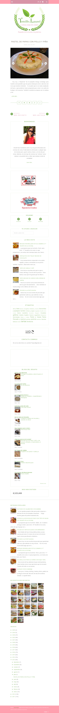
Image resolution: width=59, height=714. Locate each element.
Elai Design (16, 708)
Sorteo (19, 322)
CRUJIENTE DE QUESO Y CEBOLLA (30, 452)
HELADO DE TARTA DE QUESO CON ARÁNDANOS (31, 530)
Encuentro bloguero (34, 313)
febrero (16, 689)
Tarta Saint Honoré (26, 407)
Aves (18, 309)
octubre (16, 667)
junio (15, 679)
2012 (13, 694)
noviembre (17, 665)
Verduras (30, 322)
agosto (16, 672)
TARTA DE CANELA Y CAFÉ (27, 268)
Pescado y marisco (19, 319)
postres (33, 319)
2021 (13, 640)
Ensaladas (43, 313)
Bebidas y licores (34, 309)
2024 (13, 633)
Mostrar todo (43, 483)
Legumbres (37, 315)
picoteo (28, 319)
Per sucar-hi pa (19, 462)
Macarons (43, 315)
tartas (23, 321)
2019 (13, 645)
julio (15, 675)
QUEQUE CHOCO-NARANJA (24, 569)
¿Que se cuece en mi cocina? (23, 439)
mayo (15, 682)
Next (46, 63)
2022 (13, 638)
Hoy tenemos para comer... (23, 428)
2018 (13, 647)
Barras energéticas (25, 309)
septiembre (17, 670)
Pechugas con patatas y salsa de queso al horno (32, 375)
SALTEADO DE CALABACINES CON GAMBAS (29, 509)
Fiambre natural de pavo (27, 463)
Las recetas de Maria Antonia (23, 473)
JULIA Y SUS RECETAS (21, 373)
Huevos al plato (25, 474)
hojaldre (26, 315)
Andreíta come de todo (22, 406)
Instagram (40, 220)
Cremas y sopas (30, 311)
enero (15, 692)
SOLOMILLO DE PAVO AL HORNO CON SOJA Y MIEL (31, 560)
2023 (13, 635)
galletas (15, 315)
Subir (46, 712)
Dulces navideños (22, 313)
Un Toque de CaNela (21, 450)
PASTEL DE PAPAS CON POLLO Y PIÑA (29, 42)
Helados (21, 315)
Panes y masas (35, 317)
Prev (13, 63)
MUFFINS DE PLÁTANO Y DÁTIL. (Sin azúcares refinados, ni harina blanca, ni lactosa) (31, 442)
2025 (13, 630)
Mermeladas (16, 317)
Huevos (31, 315)
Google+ (29, 220)
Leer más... (14, 96)
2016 (13, 652)
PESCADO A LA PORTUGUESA (28, 290)
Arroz (14, 309)
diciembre (16, 662)
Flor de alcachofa (25, 385)
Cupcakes (37, 311)
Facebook (18, 220)
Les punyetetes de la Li (21, 395)
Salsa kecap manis (25, 429)
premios (39, 319)
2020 (13, 643)
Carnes (22, 311)
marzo (15, 687)
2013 (13, 660)
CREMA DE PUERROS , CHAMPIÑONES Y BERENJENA (31, 397)
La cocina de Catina (20, 384)
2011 (13, 697)
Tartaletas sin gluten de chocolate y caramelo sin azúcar (30, 419)
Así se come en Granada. (22, 417)
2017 (13, 650)
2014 (13, 657)
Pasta (44, 317)
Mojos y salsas (25, 317)
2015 (13, 655)
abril (15, 684)
